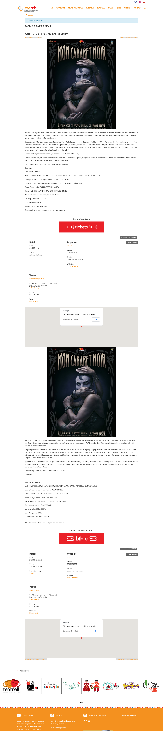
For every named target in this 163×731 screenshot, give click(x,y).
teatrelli (32, 573)
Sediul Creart (34, 590)
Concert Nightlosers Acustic (127, 659)
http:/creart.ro (34, 301)
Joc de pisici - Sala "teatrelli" (35, 659)
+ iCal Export (132, 242)
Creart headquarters (36, 279)
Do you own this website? (71, 319)
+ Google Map (34, 288)
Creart (69, 246)
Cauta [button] (145, 8)
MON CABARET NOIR (33, 37)
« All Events (29, 15)
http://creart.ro (72, 266)
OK (96, 319)
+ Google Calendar (128, 237)
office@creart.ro (61, 728)
